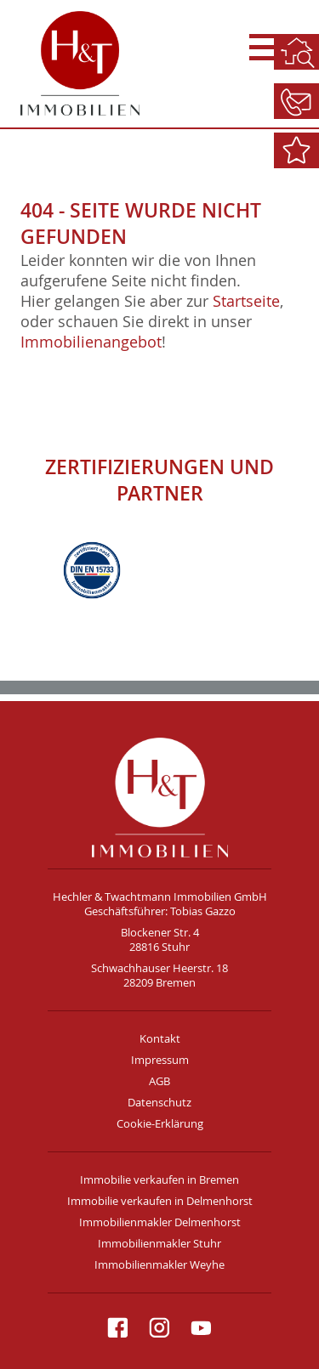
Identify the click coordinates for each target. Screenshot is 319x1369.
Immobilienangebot (91, 341)
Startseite (246, 301)
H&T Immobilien (159, 797)
